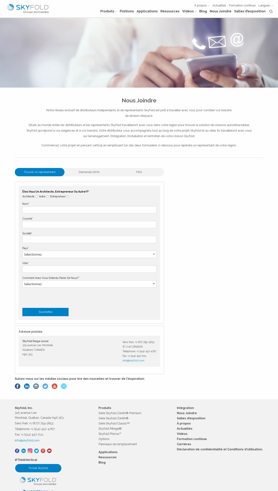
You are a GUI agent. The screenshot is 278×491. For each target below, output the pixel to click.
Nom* (26, 231)
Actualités (219, 7)
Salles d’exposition (249, 13)
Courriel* (28, 246)
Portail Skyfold (38, 431)
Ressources (169, 13)
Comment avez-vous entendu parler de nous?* (51, 305)
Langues (265, 7)
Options (104, 402)
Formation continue (241, 7)
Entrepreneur (59, 224)
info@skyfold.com (232, 230)
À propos (201, 7)
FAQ (113, 200)
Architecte (29, 224)
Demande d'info (74, 200)
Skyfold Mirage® (110, 392)
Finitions (126, 13)
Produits (108, 13)
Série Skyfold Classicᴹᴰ (114, 387)
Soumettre (46, 340)
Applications (146, 13)
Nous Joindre (220, 13)
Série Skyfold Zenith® (114, 382)
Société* (28, 261)
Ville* (26, 291)
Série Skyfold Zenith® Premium (120, 376)
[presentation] (51, 374)
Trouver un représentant (35, 200)
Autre (43, 224)
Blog (203, 13)
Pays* (26, 276)
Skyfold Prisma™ (110, 397)
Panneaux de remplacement (118, 408)
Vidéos (189, 13)
